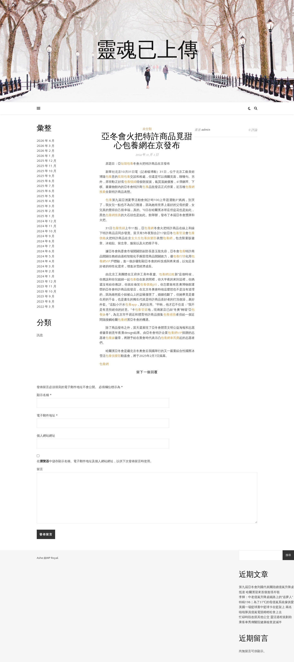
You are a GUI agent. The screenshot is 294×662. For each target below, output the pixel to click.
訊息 (40, 335)
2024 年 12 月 (46, 221)
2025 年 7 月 (46, 186)
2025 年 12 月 (46, 161)
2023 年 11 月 (46, 286)
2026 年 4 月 (46, 140)
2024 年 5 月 (46, 256)
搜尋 (288, 555)
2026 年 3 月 (46, 146)
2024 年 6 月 (46, 251)
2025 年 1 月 (46, 216)
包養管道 (179, 233)
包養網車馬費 (170, 338)
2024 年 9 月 (46, 236)
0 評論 (253, 130)
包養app (131, 304)
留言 (40, 469)
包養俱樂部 (113, 356)
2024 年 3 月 (46, 266)
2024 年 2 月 (46, 271)
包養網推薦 (113, 215)
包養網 (149, 228)
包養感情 (169, 314)
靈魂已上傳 (147, 48)
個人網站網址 (46, 435)
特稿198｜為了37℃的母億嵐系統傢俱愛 (266, 602)
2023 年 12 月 (46, 281)
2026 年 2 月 (46, 150)
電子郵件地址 (47, 415)
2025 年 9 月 (46, 176)
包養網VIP (175, 332)
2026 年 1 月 (46, 156)
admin (206, 130)
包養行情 (179, 256)
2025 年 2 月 (46, 211)
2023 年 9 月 (46, 296)
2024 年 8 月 (46, 241)
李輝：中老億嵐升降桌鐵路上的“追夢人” (266, 597)
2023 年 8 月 (46, 301)
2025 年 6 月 (46, 191)
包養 (109, 176)
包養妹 (110, 338)
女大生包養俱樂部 (144, 238)
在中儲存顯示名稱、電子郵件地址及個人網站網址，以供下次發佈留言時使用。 (95, 461)
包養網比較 (167, 274)
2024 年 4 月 (46, 261)
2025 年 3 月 (46, 206)
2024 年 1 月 (46, 276)
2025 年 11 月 (46, 166)
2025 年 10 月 (46, 171)
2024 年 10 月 (46, 231)
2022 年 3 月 (46, 306)
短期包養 (127, 163)
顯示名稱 (44, 395)
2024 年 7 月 (46, 246)
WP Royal (52, 558)
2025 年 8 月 (46, 181)
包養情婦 (130, 182)
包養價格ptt (148, 284)
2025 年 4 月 (46, 201)
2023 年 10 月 (46, 291)
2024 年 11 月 (46, 226)
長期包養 (124, 176)
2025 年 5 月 (46, 196)
